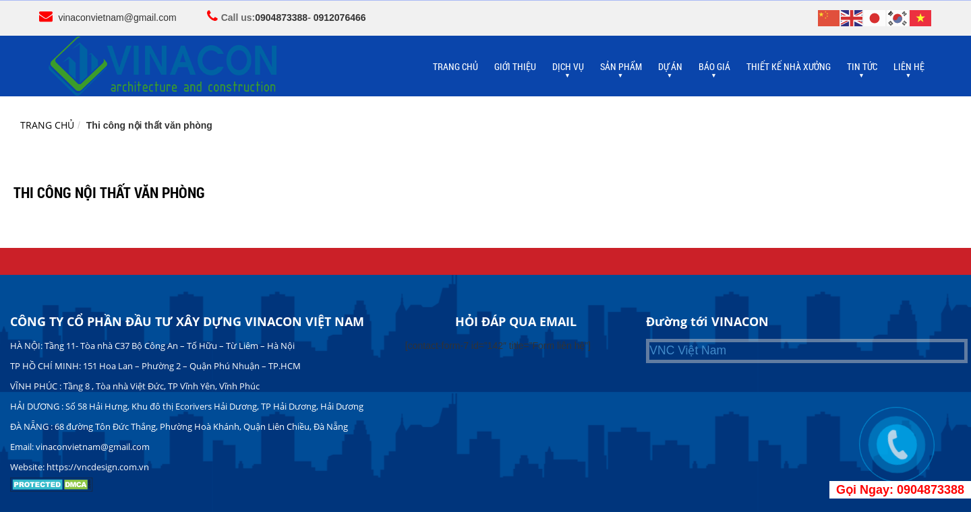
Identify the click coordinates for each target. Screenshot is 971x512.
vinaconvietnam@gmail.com (117, 17)
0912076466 (340, 17)
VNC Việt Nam (687, 350)
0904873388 (281, 17)
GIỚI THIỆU (515, 66)
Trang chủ (47, 125)
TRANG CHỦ (455, 66)
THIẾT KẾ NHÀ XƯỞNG (788, 66)
